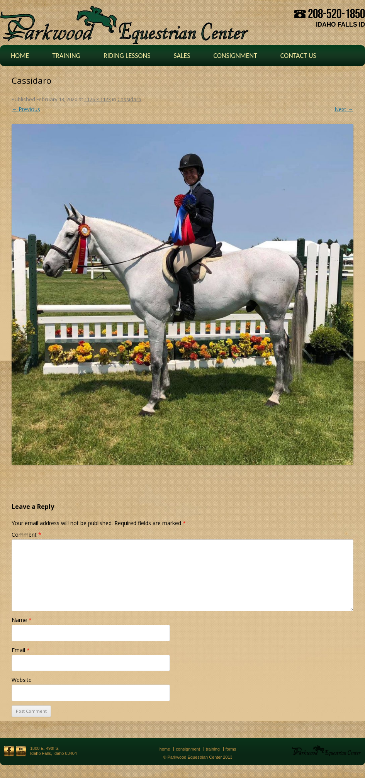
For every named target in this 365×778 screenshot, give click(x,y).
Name (22, 620)
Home (20, 55)
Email (21, 650)
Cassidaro (129, 99)
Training (66, 55)
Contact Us (298, 55)
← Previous (26, 109)
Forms (231, 749)
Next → (343, 109)
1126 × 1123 (97, 99)
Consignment (235, 55)
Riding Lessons (127, 55)
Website (22, 679)
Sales (181, 55)
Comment (26, 534)
